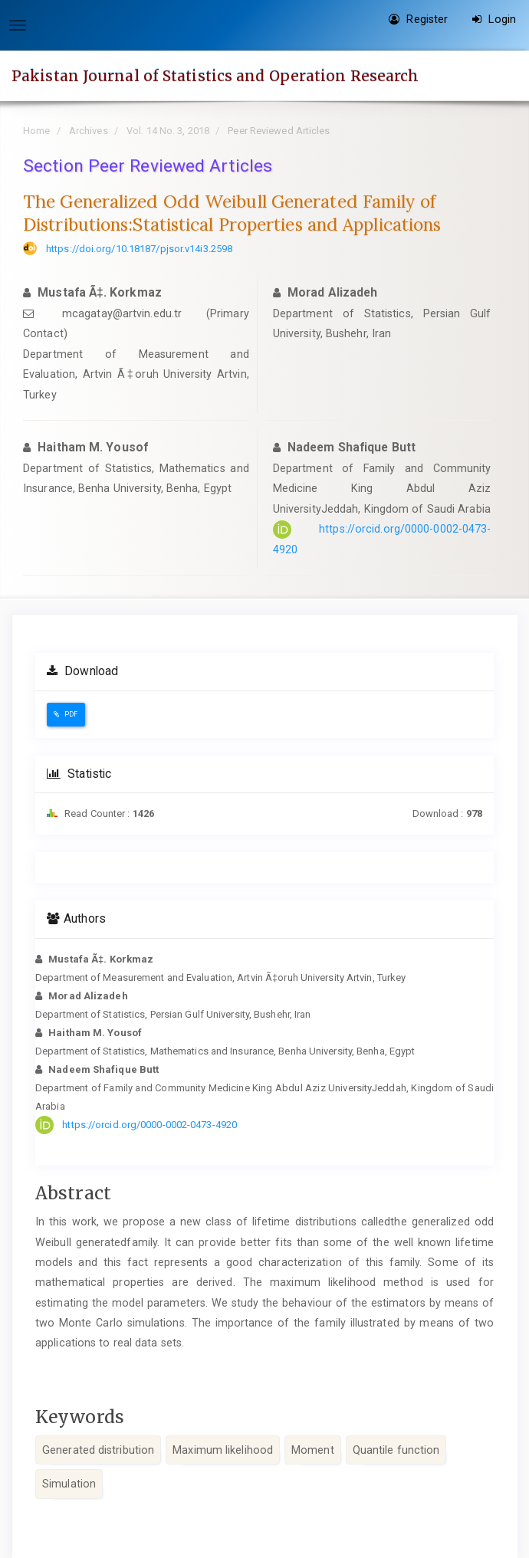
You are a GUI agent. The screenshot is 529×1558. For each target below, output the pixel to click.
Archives (88, 130)
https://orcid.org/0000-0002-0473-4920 (149, 1124)
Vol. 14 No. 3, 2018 (168, 130)
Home (36, 130)
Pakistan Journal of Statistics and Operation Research (215, 76)
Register (418, 19)
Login (494, 19)
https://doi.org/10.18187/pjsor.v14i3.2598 (139, 248)
